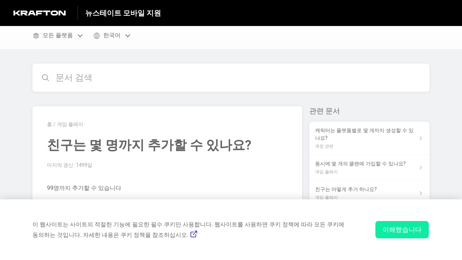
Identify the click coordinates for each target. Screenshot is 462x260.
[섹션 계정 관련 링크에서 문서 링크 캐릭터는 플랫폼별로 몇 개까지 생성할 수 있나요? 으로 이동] (369, 138)
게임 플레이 (70, 124)
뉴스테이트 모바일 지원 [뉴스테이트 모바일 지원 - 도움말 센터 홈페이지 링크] (123, 13)
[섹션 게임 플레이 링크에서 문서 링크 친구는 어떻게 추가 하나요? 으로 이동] (369, 193)
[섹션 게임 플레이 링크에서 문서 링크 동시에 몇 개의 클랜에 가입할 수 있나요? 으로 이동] (369, 168)
